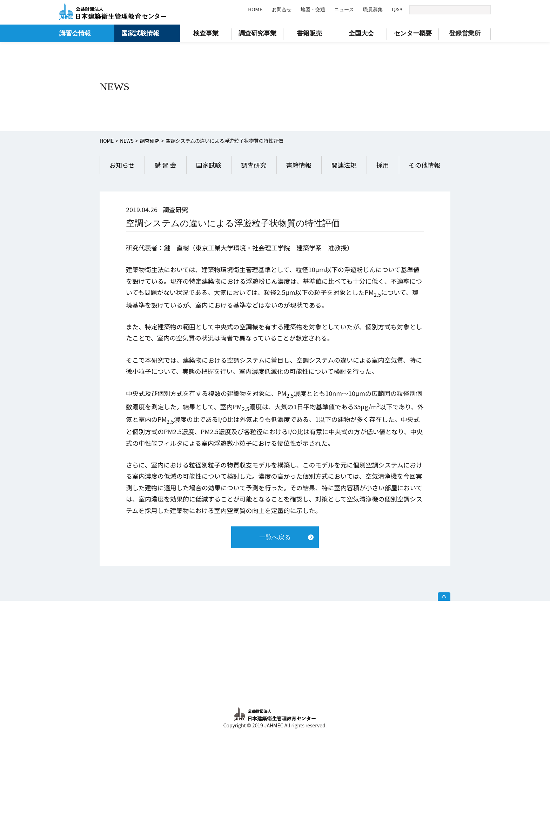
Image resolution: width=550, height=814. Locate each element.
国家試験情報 (140, 33)
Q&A (397, 9)
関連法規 (343, 164)
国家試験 (208, 164)
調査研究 (150, 140)
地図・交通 (313, 9)
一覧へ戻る (275, 537)
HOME (255, 9)
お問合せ (281, 9)
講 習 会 (165, 164)
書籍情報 (298, 164)
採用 (382, 164)
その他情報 (424, 164)
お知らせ (122, 164)
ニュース (344, 9)
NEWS (127, 140)
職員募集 (373, 9)
